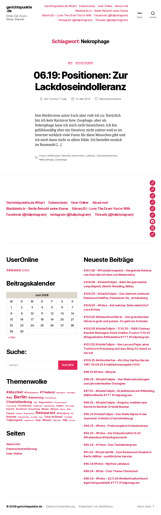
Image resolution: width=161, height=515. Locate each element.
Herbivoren (53, 155)
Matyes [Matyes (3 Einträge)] (54, 408)
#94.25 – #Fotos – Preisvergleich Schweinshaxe (116, 425)
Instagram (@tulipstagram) (75, 20)
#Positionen (84, 63)
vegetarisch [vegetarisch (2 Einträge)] (29, 420)
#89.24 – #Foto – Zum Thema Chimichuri (111, 470)
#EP (70, 63)
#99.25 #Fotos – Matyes (100, 371)
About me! (121, 6)
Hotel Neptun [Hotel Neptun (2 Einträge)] (49, 406)
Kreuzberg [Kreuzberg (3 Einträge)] (34, 408)
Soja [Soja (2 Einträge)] (40, 417)
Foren (42, 155)
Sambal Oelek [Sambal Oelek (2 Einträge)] (23, 417)
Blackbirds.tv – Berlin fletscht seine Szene (101, 10)
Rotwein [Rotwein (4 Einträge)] (11, 416)
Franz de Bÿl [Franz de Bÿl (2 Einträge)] (11, 406)
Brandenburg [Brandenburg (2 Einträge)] (50, 398)
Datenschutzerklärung (21, 448)
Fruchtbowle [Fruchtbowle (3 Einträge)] (25, 405)
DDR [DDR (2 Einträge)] (35, 402)
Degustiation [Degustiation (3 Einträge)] (46, 402)
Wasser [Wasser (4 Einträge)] (47, 419)
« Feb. (12, 337)
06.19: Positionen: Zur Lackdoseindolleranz (80, 81)
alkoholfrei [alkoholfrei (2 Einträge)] (60, 392)
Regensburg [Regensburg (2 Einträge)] (29, 413)
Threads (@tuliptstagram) (111, 20)
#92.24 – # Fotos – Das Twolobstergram (110, 444)
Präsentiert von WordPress (95, 506)
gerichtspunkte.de (19, 9)
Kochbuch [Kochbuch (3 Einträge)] (21, 408)
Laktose (90, 155)
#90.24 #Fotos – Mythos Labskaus (106, 463)
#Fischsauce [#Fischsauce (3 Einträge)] (31, 392)
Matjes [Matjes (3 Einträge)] (45, 408)
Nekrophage (46, 159)
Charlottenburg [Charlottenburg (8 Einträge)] (19, 401)
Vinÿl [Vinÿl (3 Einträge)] (38, 420)
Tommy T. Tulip (58, 98)
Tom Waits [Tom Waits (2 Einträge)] (68, 417)
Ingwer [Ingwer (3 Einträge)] (60, 405)
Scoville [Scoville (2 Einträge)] (34, 417)
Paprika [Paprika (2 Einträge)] (19, 413)
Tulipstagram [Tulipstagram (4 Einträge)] (14, 419)
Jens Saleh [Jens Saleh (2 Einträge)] (69, 406)
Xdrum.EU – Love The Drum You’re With (67, 15)
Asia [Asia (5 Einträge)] (9, 397)
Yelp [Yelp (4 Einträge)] (64, 419)
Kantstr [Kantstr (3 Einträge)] (10, 408)
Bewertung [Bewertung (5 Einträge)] (36, 397)
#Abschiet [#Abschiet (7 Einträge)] (14, 392)
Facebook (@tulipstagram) (111, 15)
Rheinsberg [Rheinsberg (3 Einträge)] (63, 413)
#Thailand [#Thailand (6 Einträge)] (47, 392)
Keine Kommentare (110, 98)
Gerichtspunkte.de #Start (60, 6)
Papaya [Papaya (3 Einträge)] (10, 413)
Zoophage (61, 159)
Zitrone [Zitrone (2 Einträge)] (72, 420)
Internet (66, 155)
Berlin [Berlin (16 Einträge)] (20, 396)
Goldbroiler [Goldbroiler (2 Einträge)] (37, 406)
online (17, 269)
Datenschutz (87, 6)
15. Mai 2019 (83, 98)
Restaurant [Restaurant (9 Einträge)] (45, 412)
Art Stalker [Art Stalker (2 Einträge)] (71, 392)
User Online (105, 6)
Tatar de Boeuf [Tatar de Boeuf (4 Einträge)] (53, 416)
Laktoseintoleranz (106, 155)
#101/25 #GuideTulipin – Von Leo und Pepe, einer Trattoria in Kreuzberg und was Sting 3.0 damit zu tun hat (117, 348)
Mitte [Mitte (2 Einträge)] (69, 409)
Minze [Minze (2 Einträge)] (62, 409)
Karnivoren (78, 155)
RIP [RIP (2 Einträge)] (72, 413)
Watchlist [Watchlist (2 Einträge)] (57, 420)
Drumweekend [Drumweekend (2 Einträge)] (60, 402)
